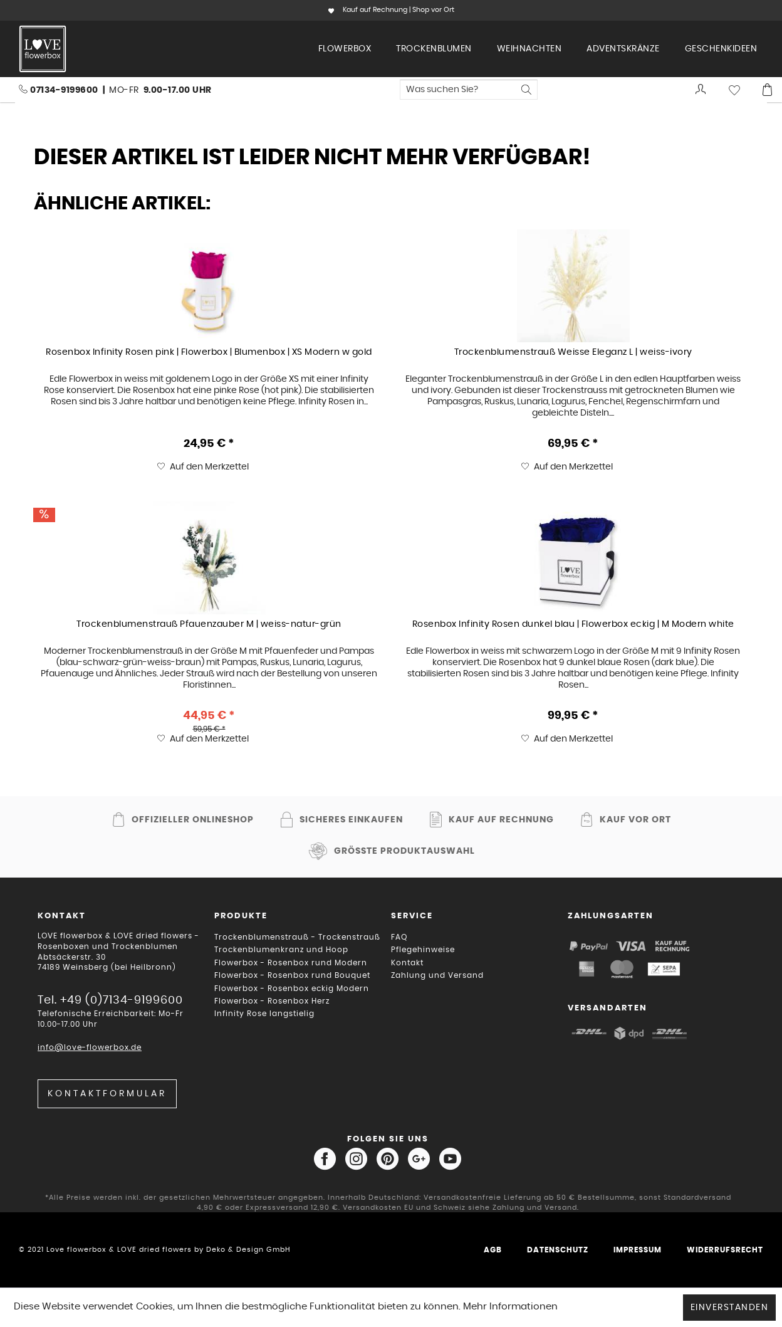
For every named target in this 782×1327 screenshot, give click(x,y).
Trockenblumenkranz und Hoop (281, 949)
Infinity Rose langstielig (264, 1013)
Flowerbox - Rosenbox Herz (272, 1001)
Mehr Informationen (510, 1306)
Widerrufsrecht (725, 1250)
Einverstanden (730, 1307)
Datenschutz (557, 1250)
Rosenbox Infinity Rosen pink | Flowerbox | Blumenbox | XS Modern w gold (209, 352)
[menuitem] (345, 49)
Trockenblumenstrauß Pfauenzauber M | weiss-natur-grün (208, 624)
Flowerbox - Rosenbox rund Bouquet (292, 975)
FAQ (399, 937)
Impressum (637, 1250)
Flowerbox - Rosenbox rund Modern (290, 963)
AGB (493, 1250)
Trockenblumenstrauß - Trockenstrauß (297, 937)
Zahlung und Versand (437, 975)
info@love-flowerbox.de (90, 1047)
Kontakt (407, 963)
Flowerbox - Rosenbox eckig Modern (291, 988)
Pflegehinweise (423, 949)
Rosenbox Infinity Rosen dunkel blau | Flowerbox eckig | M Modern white (573, 624)
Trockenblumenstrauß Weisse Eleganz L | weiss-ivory (573, 352)
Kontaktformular (107, 1093)
